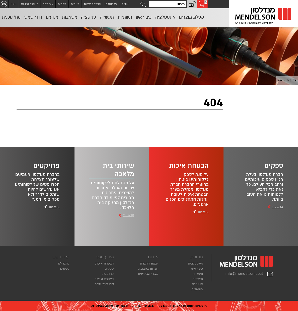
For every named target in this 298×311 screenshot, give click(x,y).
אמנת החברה (149, 263)
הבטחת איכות (92, 4)
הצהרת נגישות (29, 4)
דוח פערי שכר (104, 284)
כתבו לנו (63, 263)
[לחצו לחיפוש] (143, 4)
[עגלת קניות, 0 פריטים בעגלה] (202, 4)
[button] (192, 4)
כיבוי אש (197, 269)
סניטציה (197, 284)
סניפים (75, 4)
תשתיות (197, 279)
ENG (13, 4)
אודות (125, 4)
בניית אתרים (124, 306)
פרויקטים (111, 4)
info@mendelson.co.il (249, 273)
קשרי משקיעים (148, 274)
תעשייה (198, 274)
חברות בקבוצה (148, 269)
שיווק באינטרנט (102, 306)
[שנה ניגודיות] (4, 4)
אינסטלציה (195, 263)
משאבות (197, 289)
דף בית (291, 80)
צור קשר (48, 4)
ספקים (62, 4)
